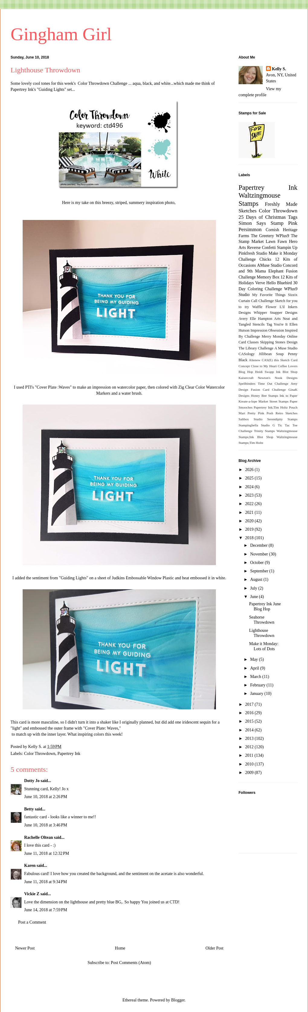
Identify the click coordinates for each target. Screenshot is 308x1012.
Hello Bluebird (279, 283)
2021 (250, 512)
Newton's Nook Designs (277, 378)
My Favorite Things (268, 295)
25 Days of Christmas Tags (268, 217)
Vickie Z (31, 894)
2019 (250, 529)
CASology (247, 354)
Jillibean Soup (271, 354)
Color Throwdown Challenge (102, 83)
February (258, 685)
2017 (250, 704)
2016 (250, 713)
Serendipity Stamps (282, 419)
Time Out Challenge (273, 383)
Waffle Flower (264, 307)
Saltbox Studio (250, 419)
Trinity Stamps (264, 431)
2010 (250, 764)
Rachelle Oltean (38, 837)
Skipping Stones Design (278, 342)
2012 (250, 747)
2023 (250, 495)
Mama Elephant (269, 271)
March (256, 676)
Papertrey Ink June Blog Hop (265, 606)
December (259, 545)
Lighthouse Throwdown (261, 633)
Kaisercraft (246, 378)
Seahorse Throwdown (261, 620)
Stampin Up (287, 247)
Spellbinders (247, 383)
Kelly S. (279, 69)
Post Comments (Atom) (131, 962)
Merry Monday (274, 336)
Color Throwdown (40, 753)
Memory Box (268, 277)
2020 (250, 521)
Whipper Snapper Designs (275, 312)
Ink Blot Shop (286, 372)
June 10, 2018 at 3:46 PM (45, 825)
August (256, 579)
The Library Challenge (256, 348)
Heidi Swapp (264, 372)
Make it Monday (282, 253)
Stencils (258, 324)
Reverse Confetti (261, 247)
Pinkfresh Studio (253, 253)
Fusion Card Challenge (268, 389)
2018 (250, 538)
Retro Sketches (286, 413)
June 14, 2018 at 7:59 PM (45, 910)
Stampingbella (248, 425)
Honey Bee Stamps (264, 395)
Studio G (268, 425)
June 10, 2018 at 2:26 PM (45, 796)
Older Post (215, 948)
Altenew (254, 360)
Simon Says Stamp (261, 223)
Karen (30, 865)
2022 (250, 503)
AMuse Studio (269, 265)
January (257, 693)
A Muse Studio (285, 348)
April (255, 668)
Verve (260, 283)
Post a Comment (32, 922)
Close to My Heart (264, 366)
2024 (250, 487)
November (259, 554)
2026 (250, 469)
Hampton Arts (269, 319)
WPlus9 (282, 236)
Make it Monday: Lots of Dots (263, 646)
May (254, 659)
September (259, 571)
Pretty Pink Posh (260, 413)
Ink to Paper (288, 395)
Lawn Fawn (276, 241)
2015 (250, 721)
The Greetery (262, 236)
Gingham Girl (61, 34)
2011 (250, 755)
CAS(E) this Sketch (276, 360)
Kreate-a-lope (248, 401)
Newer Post (25, 948)
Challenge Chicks (255, 259)
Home (120, 948)
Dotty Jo (32, 780)
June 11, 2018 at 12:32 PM (46, 853)
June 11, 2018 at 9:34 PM (45, 882)
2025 (250, 478)
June (254, 596)
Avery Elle (247, 319)
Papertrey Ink (68, 753)
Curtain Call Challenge (256, 301)
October (257, 562)
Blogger (177, 1000)
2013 (250, 738)
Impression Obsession (267, 330)
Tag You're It (276, 324)
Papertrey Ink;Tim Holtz (271, 407)
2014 (250, 730)
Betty (29, 809)
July (254, 588)
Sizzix (292, 295)
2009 (250, 772)
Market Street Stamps (273, 401)
